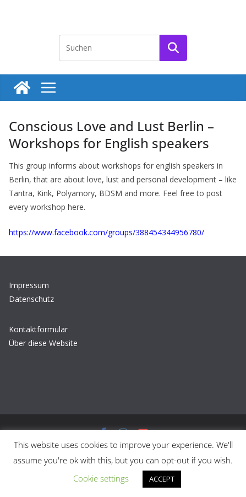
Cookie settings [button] (101, 478)
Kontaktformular (38, 329)
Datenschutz (31, 299)
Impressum (29, 285)
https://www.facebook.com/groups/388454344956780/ (106, 232)
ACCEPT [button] (161, 479)
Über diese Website (43, 343)
